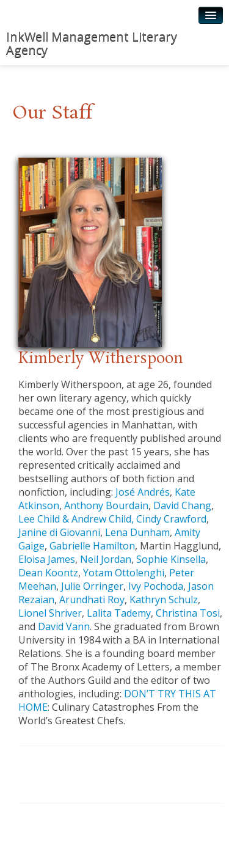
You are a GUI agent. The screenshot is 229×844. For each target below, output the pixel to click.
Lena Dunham (137, 532)
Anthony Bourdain (106, 505)
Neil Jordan (105, 559)
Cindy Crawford (171, 519)
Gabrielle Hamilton (92, 545)
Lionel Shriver (50, 613)
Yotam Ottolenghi (123, 572)
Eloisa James (46, 559)
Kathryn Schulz (163, 599)
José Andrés (142, 492)
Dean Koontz (48, 572)
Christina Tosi (188, 613)
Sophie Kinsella (171, 559)
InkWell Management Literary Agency (91, 43)
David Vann (64, 626)
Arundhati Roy (92, 599)
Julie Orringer (92, 586)
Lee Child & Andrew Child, (76, 519)
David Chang (182, 505)
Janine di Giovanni (59, 532)
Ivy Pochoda (155, 586)
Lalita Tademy (119, 613)
